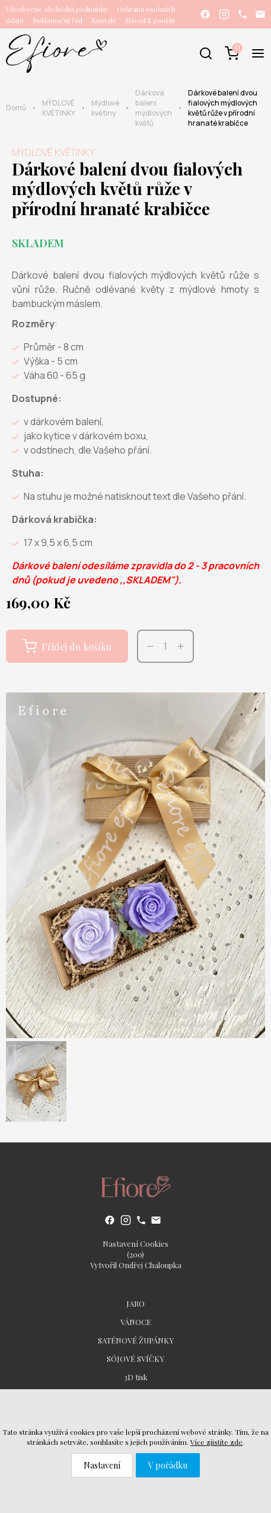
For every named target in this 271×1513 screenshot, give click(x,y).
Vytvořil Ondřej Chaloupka (135, 1265)
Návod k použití (150, 20)
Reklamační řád (57, 20)
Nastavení (102, 1465)
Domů (16, 108)
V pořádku (167, 1465)
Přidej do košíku (67, 646)
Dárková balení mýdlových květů (153, 108)
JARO (135, 1303)
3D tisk (136, 1377)
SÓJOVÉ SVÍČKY (135, 1359)
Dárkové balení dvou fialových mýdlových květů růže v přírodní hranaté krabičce (222, 108)
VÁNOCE (135, 1322)
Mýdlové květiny (105, 108)
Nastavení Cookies (135, 1244)
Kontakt (103, 20)
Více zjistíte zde (216, 1442)
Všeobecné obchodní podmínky (57, 9)
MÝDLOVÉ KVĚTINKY (58, 108)
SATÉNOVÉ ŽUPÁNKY (136, 1340)
